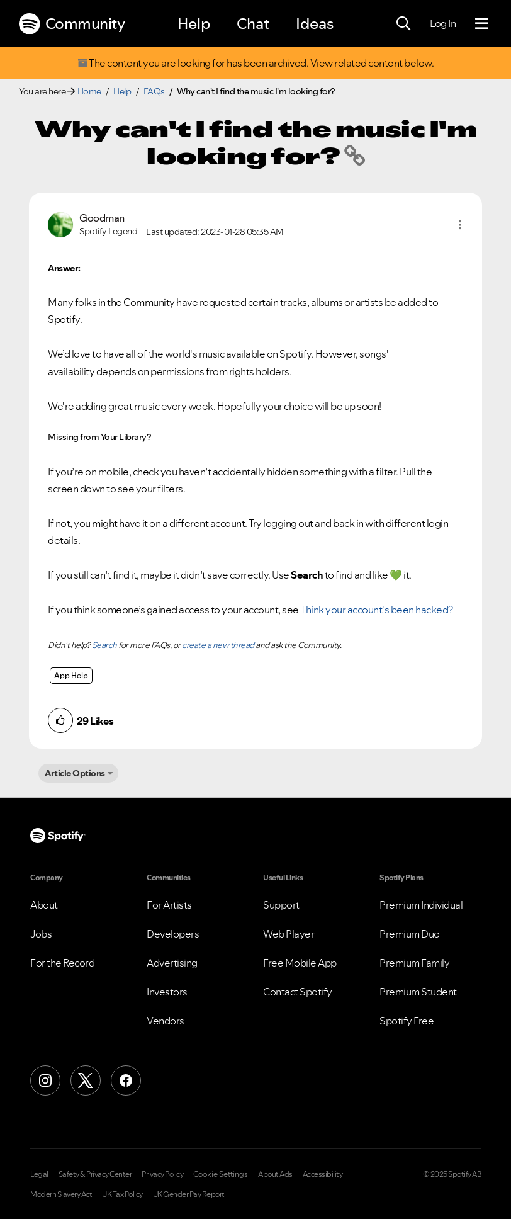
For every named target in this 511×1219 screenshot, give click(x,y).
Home (89, 91)
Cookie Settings (220, 1174)
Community (72, 24)
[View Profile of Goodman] (102, 218)
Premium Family (414, 963)
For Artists (169, 905)
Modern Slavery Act (61, 1194)
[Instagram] (45, 1080)
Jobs (41, 934)
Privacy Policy (162, 1174)
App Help (71, 675)
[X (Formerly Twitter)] (85, 1080)
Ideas (315, 23)
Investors (167, 992)
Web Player (288, 934)
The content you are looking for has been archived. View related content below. (255, 63)
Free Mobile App (300, 963)
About (44, 905)
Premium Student (418, 992)
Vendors (165, 1021)
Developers (173, 934)
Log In (443, 23)
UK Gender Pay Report (189, 1194)
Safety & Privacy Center (95, 1174)
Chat (253, 23)
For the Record (62, 963)
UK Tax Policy (122, 1194)
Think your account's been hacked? (376, 609)
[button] (460, 224)
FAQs (154, 91)
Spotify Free (406, 1021)
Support (281, 905)
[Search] (403, 24)
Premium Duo (409, 934)
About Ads (275, 1174)
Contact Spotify (297, 992)
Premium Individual (421, 905)
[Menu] (481, 24)
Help (193, 23)
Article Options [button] (75, 773)
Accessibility (323, 1174)
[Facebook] (126, 1080)
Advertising (172, 963)
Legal (39, 1174)
